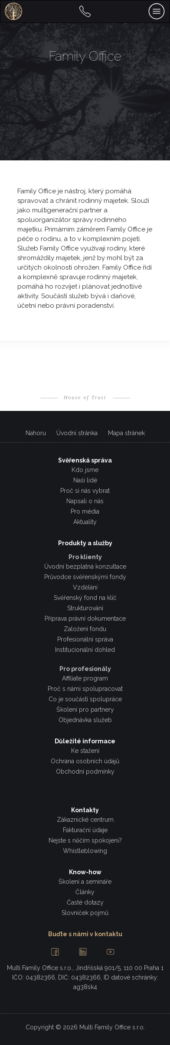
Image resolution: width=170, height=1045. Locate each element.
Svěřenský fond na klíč (85, 597)
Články (85, 892)
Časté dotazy (85, 902)
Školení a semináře (85, 881)
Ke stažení (85, 750)
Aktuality (85, 521)
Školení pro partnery (85, 709)
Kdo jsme (85, 469)
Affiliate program (85, 678)
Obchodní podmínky (85, 771)
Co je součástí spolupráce (85, 699)
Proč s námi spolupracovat (85, 688)
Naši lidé (85, 480)
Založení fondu (85, 628)
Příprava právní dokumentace (85, 618)
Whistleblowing (85, 850)
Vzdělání (85, 587)
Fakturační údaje (85, 830)
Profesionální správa (85, 639)
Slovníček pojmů (85, 912)
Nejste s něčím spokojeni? (85, 840)
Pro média (85, 511)
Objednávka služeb (85, 719)
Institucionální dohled (85, 649)
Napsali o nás (85, 501)
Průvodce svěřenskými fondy (85, 576)
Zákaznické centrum (85, 819)
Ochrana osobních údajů (85, 761)
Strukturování (85, 608)
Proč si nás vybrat (85, 490)
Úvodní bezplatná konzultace (85, 566)
